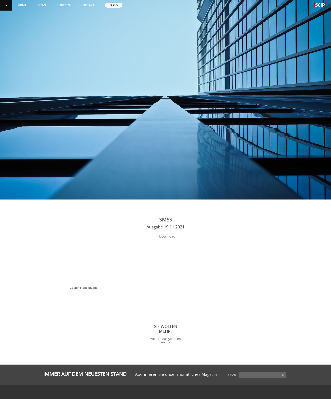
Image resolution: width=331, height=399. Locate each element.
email (232, 375)
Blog (114, 5)
